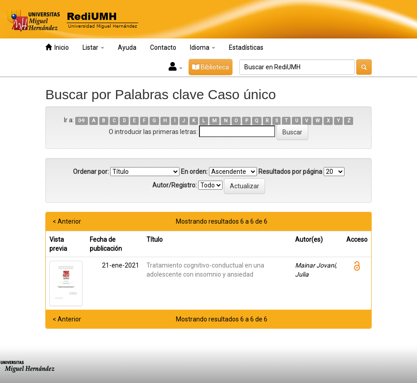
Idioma (202, 47)
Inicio (57, 47)
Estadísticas (246, 47)
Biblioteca (210, 67)
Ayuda (127, 47)
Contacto (163, 47)
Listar (93, 47)
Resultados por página (290, 171)
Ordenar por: (91, 171)
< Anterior (67, 221)
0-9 (81, 121)
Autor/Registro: (174, 185)
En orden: (194, 171)
